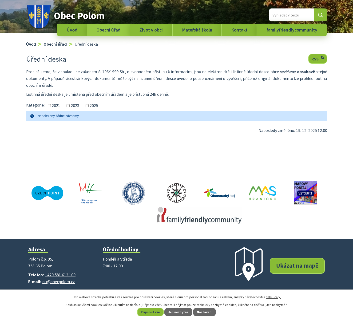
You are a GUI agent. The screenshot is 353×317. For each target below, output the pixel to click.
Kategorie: (35, 105)
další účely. (273, 297)
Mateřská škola (197, 30)
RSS (317, 59)
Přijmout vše (150, 312)
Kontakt (239, 30)
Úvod (72, 30)
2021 (56, 105)
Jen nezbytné (178, 312)
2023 (75, 105)
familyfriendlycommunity (291, 30)
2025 (94, 105)
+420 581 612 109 (60, 274)
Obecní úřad (108, 30)
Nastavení (205, 312)
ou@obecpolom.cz (58, 281)
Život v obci (151, 30)
